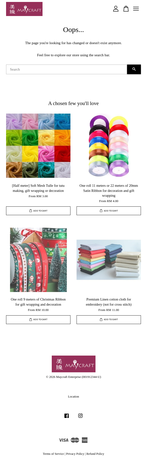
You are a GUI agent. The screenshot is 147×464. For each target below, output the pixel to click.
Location (73, 396)
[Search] (66, 69)
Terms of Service (53, 454)
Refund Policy (95, 454)
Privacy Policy (75, 454)
